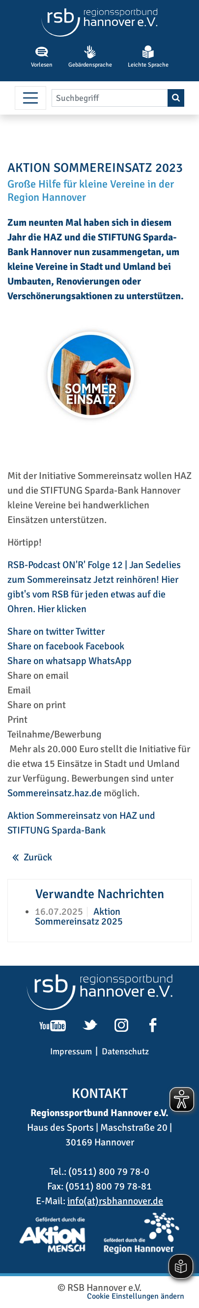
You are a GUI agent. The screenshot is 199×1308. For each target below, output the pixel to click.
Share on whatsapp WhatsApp (69, 661)
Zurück (38, 857)
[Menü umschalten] (30, 98)
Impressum (71, 1051)
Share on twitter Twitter (56, 631)
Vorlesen (42, 57)
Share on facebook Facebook (65, 646)
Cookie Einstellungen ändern (135, 1296)
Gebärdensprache (90, 57)
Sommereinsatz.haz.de (54, 793)
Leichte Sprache (148, 57)
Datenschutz (125, 1051)
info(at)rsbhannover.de (115, 1201)
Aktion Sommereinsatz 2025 (79, 916)
